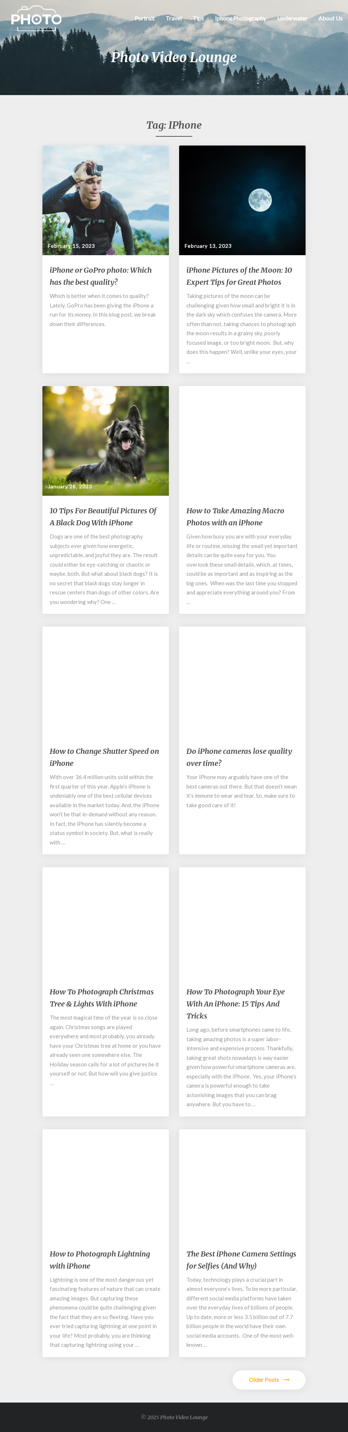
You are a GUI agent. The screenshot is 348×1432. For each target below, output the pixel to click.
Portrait (145, 18)
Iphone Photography (240, 18)
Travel (174, 18)
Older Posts (269, 1379)
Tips (198, 18)
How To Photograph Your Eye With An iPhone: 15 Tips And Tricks (235, 1003)
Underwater (292, 18)
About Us (330, 18)
